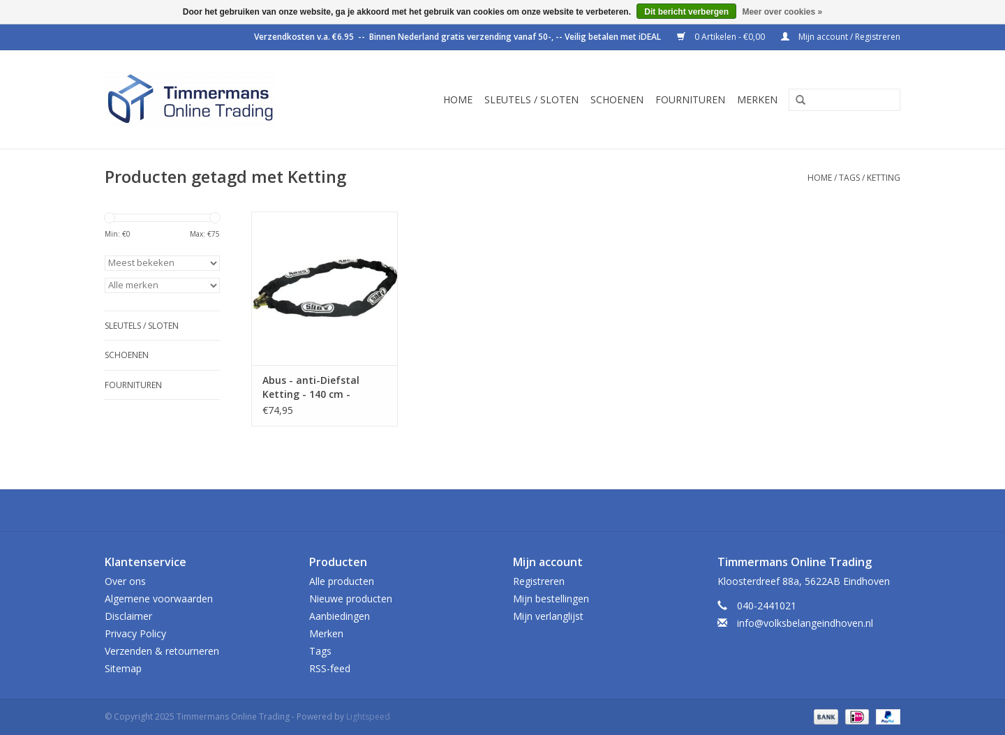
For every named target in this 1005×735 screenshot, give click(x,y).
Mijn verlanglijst (548, 616)
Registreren (539, 581)
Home (457, 99)
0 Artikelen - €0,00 (722, 37)
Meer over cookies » (782, 12)
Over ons (125, 581)
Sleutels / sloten (531, 99)
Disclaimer (128, 616)
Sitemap (123, 668)
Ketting (883, 178)
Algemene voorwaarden (159, 598)
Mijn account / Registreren (840, 37)
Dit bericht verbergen (686, 12)
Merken (757, 99)
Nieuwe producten (350, 598)
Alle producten (341, 581)
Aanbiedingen (339, 616)
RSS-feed (329, 668)
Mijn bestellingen (551, 598)
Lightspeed (368, 716)
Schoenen (616, 99)
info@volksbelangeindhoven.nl (805, 623)
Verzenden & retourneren (162, 651)
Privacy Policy (135, 633)
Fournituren (690, 99)
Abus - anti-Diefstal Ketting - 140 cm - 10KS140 (310, 387)
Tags (849, 178)
